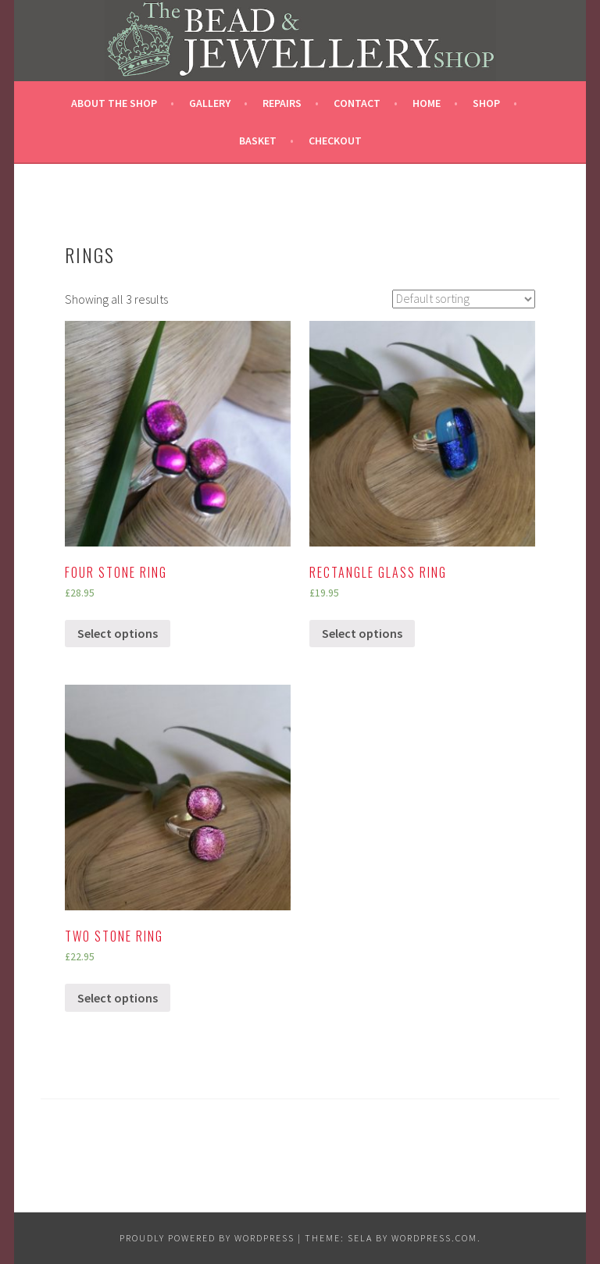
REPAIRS (282, 103)
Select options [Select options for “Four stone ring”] (117, 633)
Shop (486, 103)
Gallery (209, 103)
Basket (258, 141)
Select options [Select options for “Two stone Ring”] (117, 998)
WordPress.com (434, 1238)
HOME (426, 103)
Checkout (335, 141)
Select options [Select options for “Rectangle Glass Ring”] (362, 633)
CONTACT (357, 103)
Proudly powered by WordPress (207, 1238)
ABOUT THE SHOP (114, 103)
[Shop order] (463, 299)
